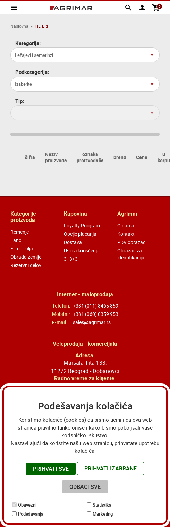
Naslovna (19, 26)
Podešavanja (30, 514)
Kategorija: (28, 43)
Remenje (19, 231)
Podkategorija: (32, 72)
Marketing (103, 514)
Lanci (16, 240)
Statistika (102, 505)
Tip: (19, 101)
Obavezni (27, 505)
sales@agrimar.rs (92, 322)
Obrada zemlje (25, 256)
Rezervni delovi (26, 265)
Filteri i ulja (21, 248)
